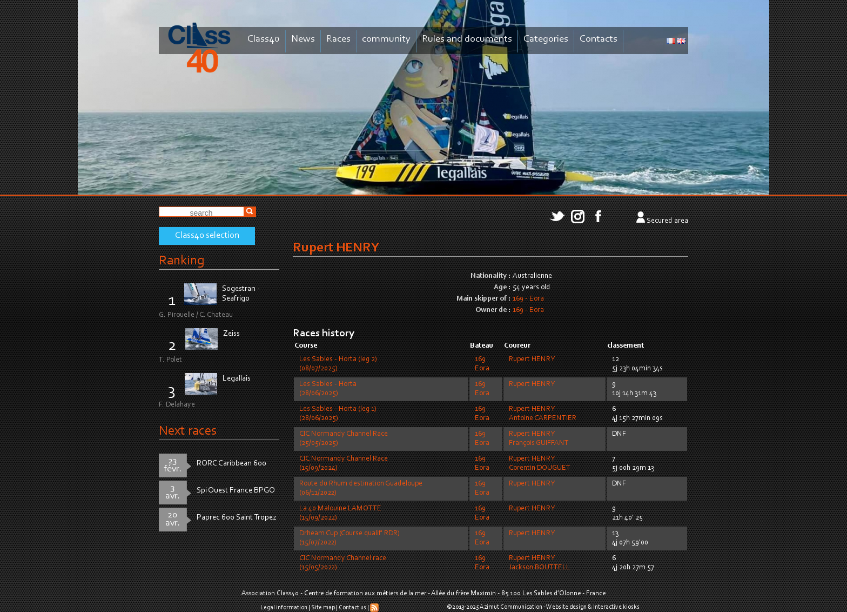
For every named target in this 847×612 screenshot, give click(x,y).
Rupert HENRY (532, 359)
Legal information (283, 607)
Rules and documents (467, 39)
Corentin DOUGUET (539, 468)
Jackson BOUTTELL (539, 567)
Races (338, 39)
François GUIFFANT (539, 443)
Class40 (263, 39)
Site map (323, 607)
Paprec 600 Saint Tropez (237, 518)
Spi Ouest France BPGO (236, 491)
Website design (566, 607)
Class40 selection (207, 235)
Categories (545, 39)
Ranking (181, 261)
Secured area (667, 221)
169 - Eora (528, 299)
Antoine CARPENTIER (542, 418)
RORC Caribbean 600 (231, 464)
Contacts (598, 39)
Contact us (352, 607)
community (386, 39)
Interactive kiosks (616, 607)
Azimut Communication (511, 607)
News (303, 39)
